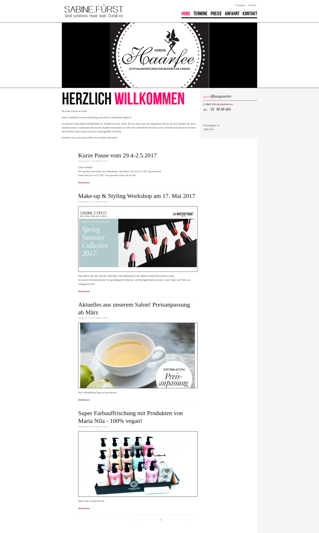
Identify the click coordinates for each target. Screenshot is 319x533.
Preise (216, 13)
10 (181, 519)
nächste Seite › (190, 520)
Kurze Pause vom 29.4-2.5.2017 (117, 155)
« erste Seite (127, 520)
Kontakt (252, 5)
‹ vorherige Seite (132, 520)
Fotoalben (240, 5)
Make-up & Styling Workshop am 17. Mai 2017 (136, 195)
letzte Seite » (195, 520)
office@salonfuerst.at (222, 104)
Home (185, 13)
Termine (200, 13)
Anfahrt (232, 13)
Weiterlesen (85, 182)
